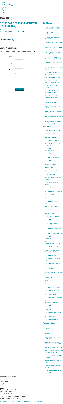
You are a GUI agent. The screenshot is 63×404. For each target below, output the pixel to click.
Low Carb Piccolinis (50, 160)
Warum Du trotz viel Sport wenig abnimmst (53, 356)
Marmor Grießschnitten (51, 198)
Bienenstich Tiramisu (50, 137)
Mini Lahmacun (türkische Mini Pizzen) (53, 178)
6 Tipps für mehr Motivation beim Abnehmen (53, 361)
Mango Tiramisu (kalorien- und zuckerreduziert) (53, 224)
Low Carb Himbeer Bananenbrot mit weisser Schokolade (53, 229)
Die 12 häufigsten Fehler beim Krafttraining (52, 337)
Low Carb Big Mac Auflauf (51, 316)
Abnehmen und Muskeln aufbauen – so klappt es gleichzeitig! (54, 351)
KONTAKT (4, 14)
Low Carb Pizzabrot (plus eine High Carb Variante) (52, 202)
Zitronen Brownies (49, 213)
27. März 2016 (19, 31)
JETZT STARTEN (6, 4)
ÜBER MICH (5, 9)
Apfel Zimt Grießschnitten (51, 206)
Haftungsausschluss (38, 401)
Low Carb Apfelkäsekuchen (52, 140)
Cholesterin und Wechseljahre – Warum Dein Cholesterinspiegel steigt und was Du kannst (53, 53)
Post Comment (19, 89)
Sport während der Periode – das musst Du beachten (53, 371)
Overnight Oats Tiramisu (51, 187)
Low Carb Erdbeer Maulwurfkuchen (49, 149)
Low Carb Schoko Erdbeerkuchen (53, 233)
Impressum (6, 401)
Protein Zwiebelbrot (50, 309)
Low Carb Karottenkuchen (51, 154)
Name (11, 56)
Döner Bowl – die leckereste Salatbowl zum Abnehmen (52, 301)
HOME (3, 2)
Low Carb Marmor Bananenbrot (53, 306)
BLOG (3, 12)
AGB (1, 401)
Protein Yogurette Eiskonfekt (52, 130)
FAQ (3, 10)
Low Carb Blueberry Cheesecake (53, 191)
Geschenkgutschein (27, 401)
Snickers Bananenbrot (50, 164)
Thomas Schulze (6, 31)
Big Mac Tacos (49, 280)
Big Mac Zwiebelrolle (50, 174)
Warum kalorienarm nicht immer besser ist (53, 111)
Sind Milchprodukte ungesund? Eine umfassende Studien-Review (53, 58)
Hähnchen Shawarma (50, 167)
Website (11, 69)
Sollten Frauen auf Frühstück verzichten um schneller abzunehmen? (52, 96)
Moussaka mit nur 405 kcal (52, 157)
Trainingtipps (49, 323)
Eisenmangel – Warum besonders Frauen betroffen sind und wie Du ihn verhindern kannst (53, 63)
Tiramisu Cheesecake (50, 294)
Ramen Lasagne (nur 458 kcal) (53, 216)
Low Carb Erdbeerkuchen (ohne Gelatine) (53, 264)
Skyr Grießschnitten (50, 133)
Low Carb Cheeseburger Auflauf (53, 312)
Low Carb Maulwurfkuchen (52, 290)
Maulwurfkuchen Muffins (51, 171)
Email (11, 63)
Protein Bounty (49, 209)
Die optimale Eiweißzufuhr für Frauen (52, 106)
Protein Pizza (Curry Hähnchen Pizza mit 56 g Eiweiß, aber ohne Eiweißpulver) (53, 251)
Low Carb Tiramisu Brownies (52, 287)
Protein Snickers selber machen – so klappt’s (53, 144)
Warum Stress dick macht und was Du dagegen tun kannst (54, 101)
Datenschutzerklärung (15, 401)
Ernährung (47, 23)
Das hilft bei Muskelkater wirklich (53, 347)
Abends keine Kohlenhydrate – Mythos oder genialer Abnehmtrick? (53, 91)
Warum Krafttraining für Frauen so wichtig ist (54, 327)
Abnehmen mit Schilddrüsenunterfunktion (52, 32)
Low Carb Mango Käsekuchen (52, 220)
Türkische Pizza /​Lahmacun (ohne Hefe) (54, 272)
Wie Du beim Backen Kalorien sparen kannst (52, 86)
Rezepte (47, 126)
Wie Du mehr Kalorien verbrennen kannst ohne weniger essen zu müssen (53, 122)
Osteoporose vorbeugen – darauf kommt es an (53, 48)
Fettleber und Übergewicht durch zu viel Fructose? (53, 73)
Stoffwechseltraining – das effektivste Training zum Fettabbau (54, 342)
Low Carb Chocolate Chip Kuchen (53, 297)
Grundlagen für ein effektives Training (52, 366)
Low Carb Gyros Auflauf (51, 255)
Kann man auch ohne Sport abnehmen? (52, 332)
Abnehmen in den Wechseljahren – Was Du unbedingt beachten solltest (54, 28)
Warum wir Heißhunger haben (52, 77)
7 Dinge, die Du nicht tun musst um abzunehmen (54, 68)
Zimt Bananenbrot (49, 194)
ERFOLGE (4, 7)
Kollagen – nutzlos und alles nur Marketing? (53, 38)
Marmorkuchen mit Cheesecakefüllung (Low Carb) (53, 242)
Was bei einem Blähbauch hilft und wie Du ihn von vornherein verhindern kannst (54, 117)
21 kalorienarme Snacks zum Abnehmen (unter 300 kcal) (52, 81)
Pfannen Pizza (48, 277)
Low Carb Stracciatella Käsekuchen (51, 237)
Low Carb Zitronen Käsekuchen (53, 247)
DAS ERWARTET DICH (8, 5)
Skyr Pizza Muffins (50, 268)
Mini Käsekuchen (49, 284)
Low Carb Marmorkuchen (51, 319)
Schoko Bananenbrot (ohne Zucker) (52, 183)
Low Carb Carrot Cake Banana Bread (52, 259)
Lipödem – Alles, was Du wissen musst (53, 43)
